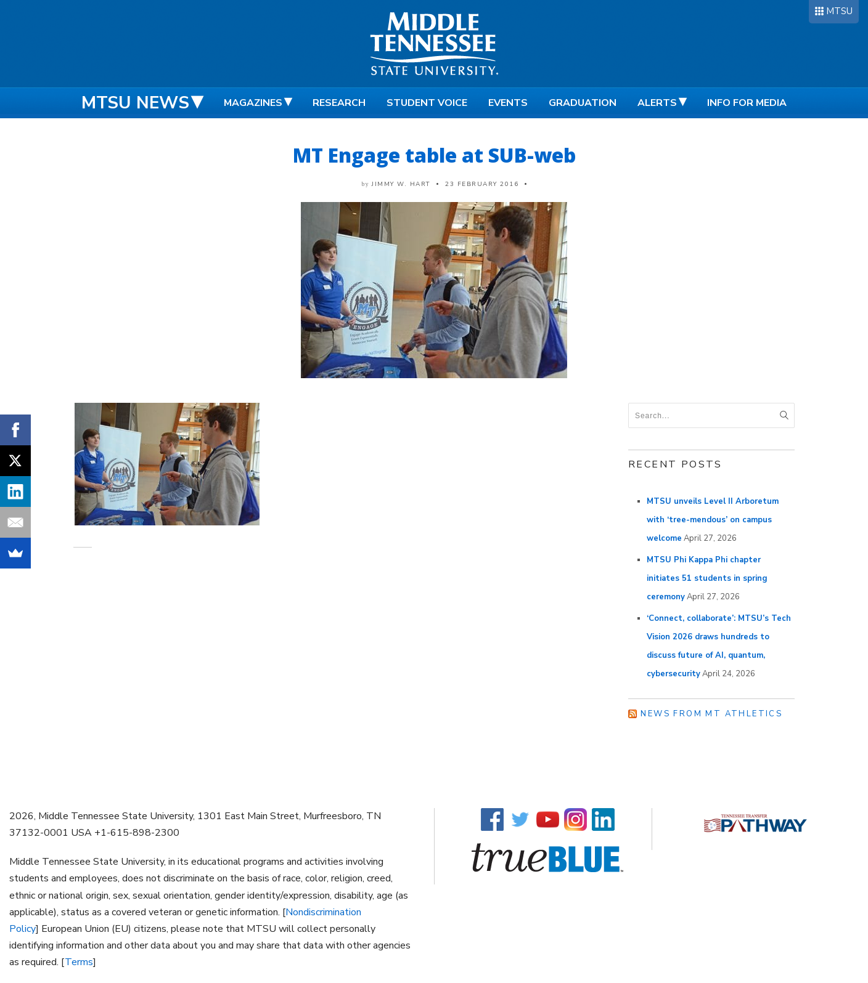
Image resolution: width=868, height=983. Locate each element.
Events (508, 103)
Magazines (253, 103)
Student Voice (427, 103)
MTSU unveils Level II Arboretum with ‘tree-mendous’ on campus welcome (713, 520)
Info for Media (747, 103)
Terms (79, 962)
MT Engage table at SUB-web (434, 155)
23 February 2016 (481, 184)
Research (339, 103)
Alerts (657, 103)
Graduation (582, 103)
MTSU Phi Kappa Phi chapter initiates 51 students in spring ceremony (707, 578)
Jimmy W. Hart (401, 184)
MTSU (839, 11)
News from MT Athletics (711, 713)
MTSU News (135, 103)
